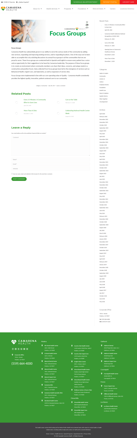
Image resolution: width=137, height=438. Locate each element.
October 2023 (103, 168)
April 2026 (102, 114)
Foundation (83, 8)
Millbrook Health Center (110, 394)
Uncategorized (103, 102)
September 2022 (104, 190)
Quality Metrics (104, 96)
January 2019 (103, 264)
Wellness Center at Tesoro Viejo (83, 390)
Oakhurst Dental (108, 345)
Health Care (103, 90)
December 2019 (104, 242)
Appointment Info (78, 433)
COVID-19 (102, 79)
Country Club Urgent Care (81, 354)
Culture (101, 82)
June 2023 (102, 179)
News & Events (99, 8)
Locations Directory (127, 9)
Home (47, 433)
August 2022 (103, 193)
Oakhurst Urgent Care (110, 361)
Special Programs (68, 433)
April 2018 (102, 287)
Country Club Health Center (82, 346)
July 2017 (102, 293)
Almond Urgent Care (50, 377)
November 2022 (104, 185)
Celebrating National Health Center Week (77, 112)
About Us (37, 8)
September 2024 (104, 148)
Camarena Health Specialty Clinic (54, 393)
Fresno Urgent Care (109, 386)
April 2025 (102, 136)
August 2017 (103, 290)
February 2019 (103, 262)
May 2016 (102, 301)
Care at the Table (71, 100)
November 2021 (104, 202)
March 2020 (103, 233)
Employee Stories (104, 85)
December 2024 (104, 139)
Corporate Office (19, 355)
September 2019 (104, 250)
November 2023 (104, 165)
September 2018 (104, 273)
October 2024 (103, 145)
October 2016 (103, 296)
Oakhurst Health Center (110, 353)
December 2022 (104, 182)
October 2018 (103, 270)
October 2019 (103, 247)
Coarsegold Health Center (111, 374)
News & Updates (104, 93)
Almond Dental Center (51, 361)
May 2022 (102, 196)
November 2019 (104, 245)
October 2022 (103, 188)
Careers (112, 9)
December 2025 (104, 119)
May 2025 (102, 133)
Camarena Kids (49, 385)
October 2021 (103, 205)
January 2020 (103, 239)
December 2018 (104, 267)
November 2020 (104, 219)
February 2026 (103, 116)
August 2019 (103, 253)
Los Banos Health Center (111, 406)
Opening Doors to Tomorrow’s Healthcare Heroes (113, 51)
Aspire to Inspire (104, 73)
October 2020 (103, 222)
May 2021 (102, 213)
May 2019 (102, 256)
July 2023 (102, 176)
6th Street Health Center (51, 345)
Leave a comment (61, 85)
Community (44, 85)
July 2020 (102, 230)
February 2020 (103, 236)
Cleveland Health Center (51, 401)
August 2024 (103, 151)
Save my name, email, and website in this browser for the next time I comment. (32, 174)
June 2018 (102, 282)
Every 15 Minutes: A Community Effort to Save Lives (35, 101)
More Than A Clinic (30, 111)
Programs (68, 8)
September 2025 (104, 128)
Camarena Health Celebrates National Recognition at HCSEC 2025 (115, 35)
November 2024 (104, 142)
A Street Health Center (51, 353)
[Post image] (16, 102)
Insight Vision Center (80, 361)
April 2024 (102, 159)
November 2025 (104, 122)
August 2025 (103, 131)
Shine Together (104, 99)
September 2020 (104, 225)
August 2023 (103, 173)
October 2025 (103, 125)
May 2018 (102, 284)
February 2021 (103, 216)
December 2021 (104, 199)
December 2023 (104, 162)
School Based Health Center (82, 369)
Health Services (52, 8)
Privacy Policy (87, 433)
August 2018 (103, 276)
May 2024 (102, 156)
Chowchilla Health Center (81, 402)
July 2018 (102, 279)
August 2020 (103, 227)
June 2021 (102, 210)
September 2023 (104, 170)
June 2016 (102, 299)
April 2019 (102, 259)
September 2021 (104, 208)
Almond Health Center (51, 369)
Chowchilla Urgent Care (80, 410)
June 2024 (102, 153)
